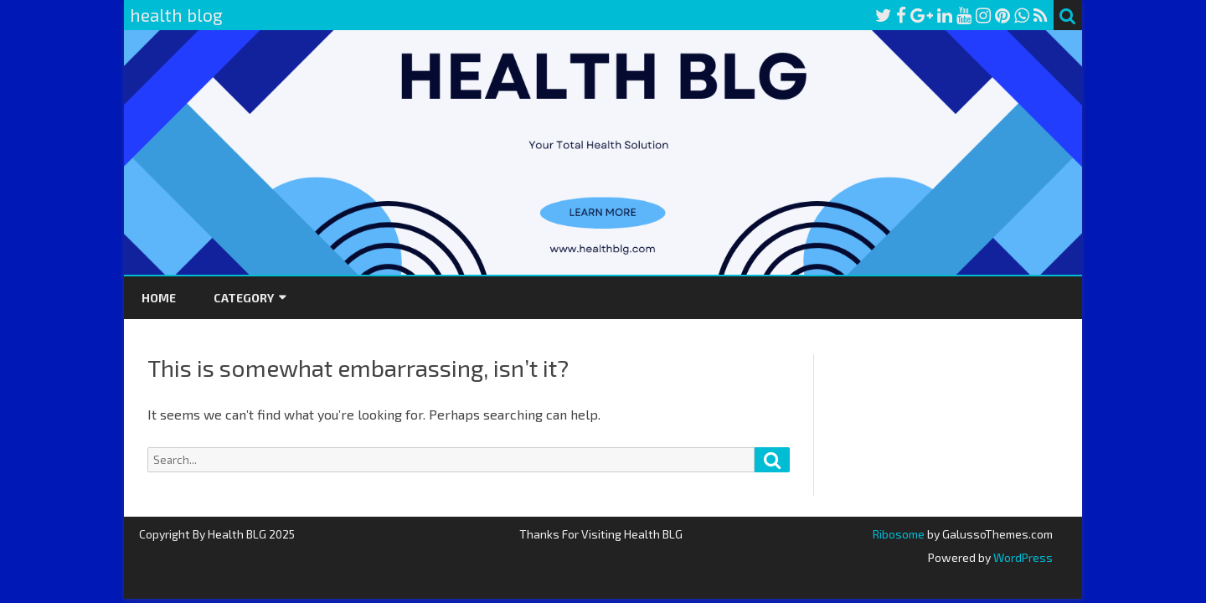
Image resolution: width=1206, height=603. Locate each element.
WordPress (1022, 557)
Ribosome (899, 534)
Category (244, 298)
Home (159, 298)
